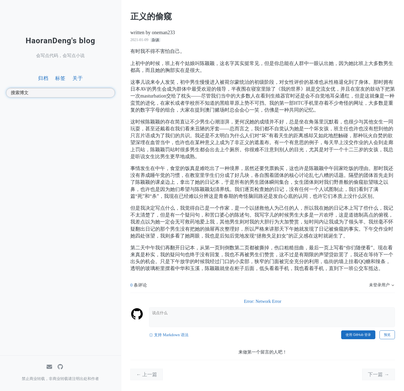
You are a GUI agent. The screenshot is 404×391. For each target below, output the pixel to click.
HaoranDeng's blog (60, 40)
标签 (60, 78)
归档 (43, 78)
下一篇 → (378, 374)
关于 (77, 78)
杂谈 (155, 40)
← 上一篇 (146, 374)
